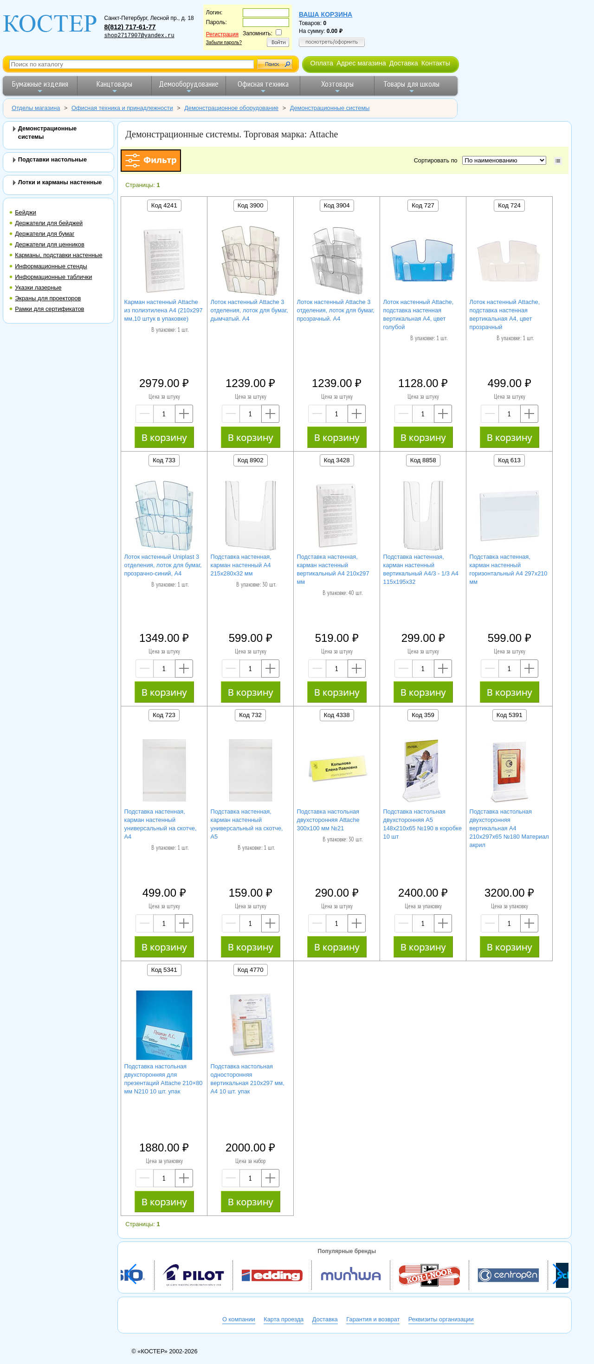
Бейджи (25, 212)
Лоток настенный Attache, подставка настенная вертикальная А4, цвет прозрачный (505, 314)
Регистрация (222, 34)
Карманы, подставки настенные (58, 255)
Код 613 (509, 460)
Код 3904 (337, 205)
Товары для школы (411, 86)
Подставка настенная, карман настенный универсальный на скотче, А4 (160, 824)
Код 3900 (251, 205)
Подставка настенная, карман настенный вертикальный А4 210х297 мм (333, 569)
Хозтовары (337, 86)
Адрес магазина (361, 63)
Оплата (321, 63)
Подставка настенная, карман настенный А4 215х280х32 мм (241, 565)
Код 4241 (164, 205)
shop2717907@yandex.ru (139, 35)
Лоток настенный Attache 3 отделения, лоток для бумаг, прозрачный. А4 (335, 310)
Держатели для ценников (49, 244)
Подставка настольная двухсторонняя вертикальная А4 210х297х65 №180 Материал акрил (509, 828)
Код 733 (164, 460)
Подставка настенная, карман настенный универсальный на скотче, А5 (247, 824)
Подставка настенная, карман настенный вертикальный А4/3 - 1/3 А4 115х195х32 (420, 569)
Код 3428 (337, 460)
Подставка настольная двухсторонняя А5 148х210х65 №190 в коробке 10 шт (422, 824)
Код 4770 (251, 969)
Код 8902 (251, 460)
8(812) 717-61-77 (129, 27)
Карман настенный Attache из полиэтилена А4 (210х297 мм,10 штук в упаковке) (163, 310)
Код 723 (164, 714)
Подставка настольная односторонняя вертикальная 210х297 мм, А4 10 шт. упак (247, 1079)
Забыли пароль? (224, 42)
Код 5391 (510, 714)
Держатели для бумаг (44, 233)
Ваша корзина (325, 14)
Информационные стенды (51, 266)
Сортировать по (437, 160)
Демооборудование (189, 86)
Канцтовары (114, 86)
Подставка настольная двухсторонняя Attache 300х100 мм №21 (328, 820)
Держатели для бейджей (49, 223)
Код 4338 (337, 714)
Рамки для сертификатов (49, 308)
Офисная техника (263, 86)
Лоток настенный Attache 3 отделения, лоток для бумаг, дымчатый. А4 (249, 310)
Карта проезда (283, 1319)
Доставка (403, 63)
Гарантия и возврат (373, 1319)
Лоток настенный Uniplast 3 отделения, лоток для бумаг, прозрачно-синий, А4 (163, 565)
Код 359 (423, 714)
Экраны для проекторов (48, 298)
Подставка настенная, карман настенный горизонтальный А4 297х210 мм (509, 569)
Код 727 (423, 205)
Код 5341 (164, 969)
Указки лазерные (38, 287)
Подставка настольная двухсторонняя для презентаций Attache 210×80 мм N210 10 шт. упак (163, 1079)
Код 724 (509, 205)
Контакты (435, 63)
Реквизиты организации (441, 1319)
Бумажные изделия (40, 86)
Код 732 (250, 714)
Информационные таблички (53, 276)
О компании (238, 1319)
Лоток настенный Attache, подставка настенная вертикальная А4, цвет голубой (418, 314)
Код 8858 (423, 460)
